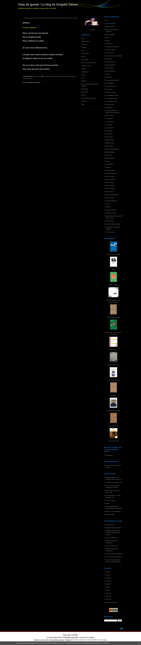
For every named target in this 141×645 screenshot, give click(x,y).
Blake (107, 37)
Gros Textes (109, 89)
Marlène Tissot (110, 140)
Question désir (110, 514)
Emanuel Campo (110, 62)
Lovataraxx (109, 131)
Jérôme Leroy (110, 104)
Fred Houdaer (110, 83)
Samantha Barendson (112, 194)
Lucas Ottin (109, 133)
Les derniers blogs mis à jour (54, 637)
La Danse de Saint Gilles (113, 410)
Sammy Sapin (110, 197)
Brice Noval (109, 43)
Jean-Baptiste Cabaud (112, 95)
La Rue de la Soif (113, 441)
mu (107, 556)
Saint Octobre (110, 191)
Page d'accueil (48, 18)
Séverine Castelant (111, 200)
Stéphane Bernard (111, 210)
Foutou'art (109, 77)
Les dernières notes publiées (70, 637)
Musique (83, 81)
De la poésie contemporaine (114, 56)
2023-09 (108, 596)
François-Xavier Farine (112, 80)
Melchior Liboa (110, 143)
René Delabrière (110, 188)
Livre (82, 78)
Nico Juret (109, 155)
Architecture (114, 537)
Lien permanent (71, 76)
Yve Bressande (110, 232)
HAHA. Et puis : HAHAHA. (113, 511)
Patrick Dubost (110, 170)
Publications (84, 89)
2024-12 (108, 572)
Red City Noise (110, 185)
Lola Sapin (109, 124)
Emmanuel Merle (111, 65)
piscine (46, 76)
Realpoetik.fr (109, 455)
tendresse (55, 76)
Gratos (83, 56)
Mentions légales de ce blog (56, 639)
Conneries (84, 44)
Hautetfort (75, 634)
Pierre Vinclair (110, 182)
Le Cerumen (109, 118)
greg (107, 537)
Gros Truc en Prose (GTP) (88, 62)
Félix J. (108, 74)
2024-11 (108, 575)
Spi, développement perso (88, 98)
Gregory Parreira (110, 86)
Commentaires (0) (27, 78)
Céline (107, 503)
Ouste (107, 161)
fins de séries (85, 53)
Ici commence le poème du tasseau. (113, 532)
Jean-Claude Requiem (113, 317)
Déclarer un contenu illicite (41, 639)
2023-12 (108, 587)
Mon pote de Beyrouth (112, 149)
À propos (92, 29)
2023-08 (108, 599)
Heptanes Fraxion (111, 92)
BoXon (108, 40)
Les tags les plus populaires (86, 637)
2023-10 (108, 593)
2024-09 (108, 578)
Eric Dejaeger (110, 68)
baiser (60, 76)
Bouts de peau (85, 41)
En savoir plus (105, 643)
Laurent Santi (109, 115)
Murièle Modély (110, 152)
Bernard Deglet (110, 34)
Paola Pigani (109, 164)
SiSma (108, 204)
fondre (64, 76)
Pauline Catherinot (111, 173)
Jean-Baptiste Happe (112, 98)
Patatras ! (108, 167)
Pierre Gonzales (110, 179)
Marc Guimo (109, 137)
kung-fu (83, 75)
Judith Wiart (109, 107)
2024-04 (108, 581)
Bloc (112, 524)
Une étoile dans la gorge (113, 224)
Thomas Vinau (110, 221)
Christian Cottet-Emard (112, 46)
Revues (83, 95)
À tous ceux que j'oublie (113, 254)
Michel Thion (109, 146)
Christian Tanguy (110, 49)
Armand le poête (110, 23)
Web (82, 104)
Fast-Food (113, 349)
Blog (82, 38)
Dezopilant (109, 59)
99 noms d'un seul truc (113, 380)
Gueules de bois (86, 65)
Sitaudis (108, 207)
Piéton (113, 269)
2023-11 (108, 590)
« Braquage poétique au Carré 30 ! (33, 18)
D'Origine (113, 395)
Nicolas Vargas (110, 158)
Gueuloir (83, 68)
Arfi (107, 20)
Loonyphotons (110, 127)
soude (50, 76)
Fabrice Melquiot (110, 71)
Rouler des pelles (114, 284)
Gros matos (84, 59)
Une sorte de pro (110, 500)
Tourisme (84, 101)
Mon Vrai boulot (113, 425)
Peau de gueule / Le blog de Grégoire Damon (48, 4)
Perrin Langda (110, 176)
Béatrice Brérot (110, 26)
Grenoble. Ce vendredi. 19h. (114, 482)
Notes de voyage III (116, 553)
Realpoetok (84, 92)
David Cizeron (110, 52)
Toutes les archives (111, 602)
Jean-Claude (85, 71)
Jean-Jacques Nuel (111, 101)
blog (105, 639)
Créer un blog (66, 634)
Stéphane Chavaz (111, 213)
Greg (107, 524)
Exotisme (84, 47)
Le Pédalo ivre (110, 121)
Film (82, 50)
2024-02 (108, 584)
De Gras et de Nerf (113, 365)
